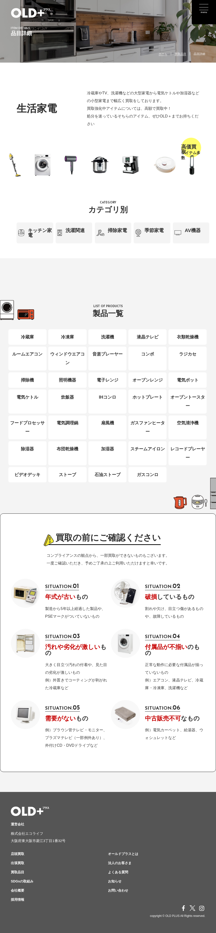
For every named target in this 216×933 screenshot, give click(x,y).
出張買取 (17, 863)
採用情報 (17, 899)
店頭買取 (17, 854)
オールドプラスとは (123, 854)
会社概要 (17, 890)
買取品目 (180, 54)
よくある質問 (118, 872)
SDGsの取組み (22, 881)
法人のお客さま (120, 863)
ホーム (163, 54)
